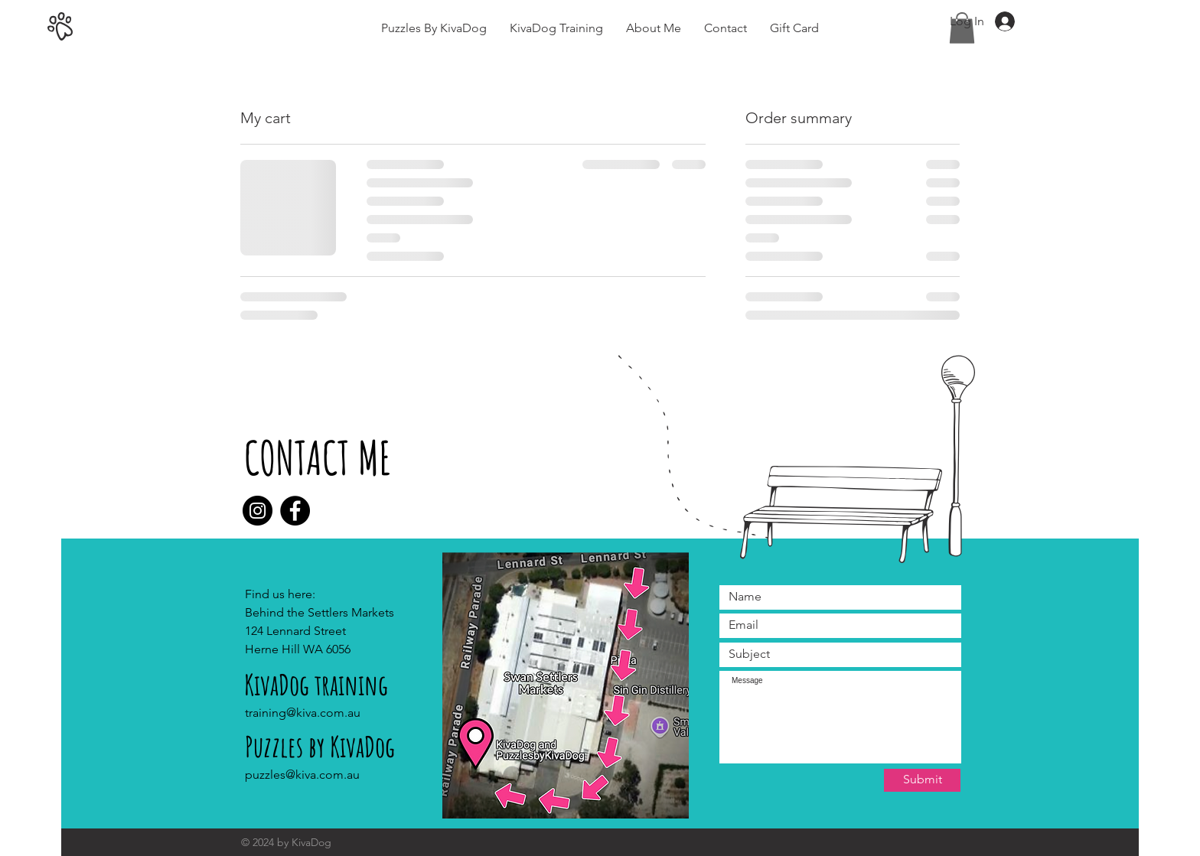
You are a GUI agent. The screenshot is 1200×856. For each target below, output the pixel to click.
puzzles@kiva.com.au (302, 774)
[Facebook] (295, 511)
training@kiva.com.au (302, 712)
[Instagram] (257, 511)
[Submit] (922, 780)
